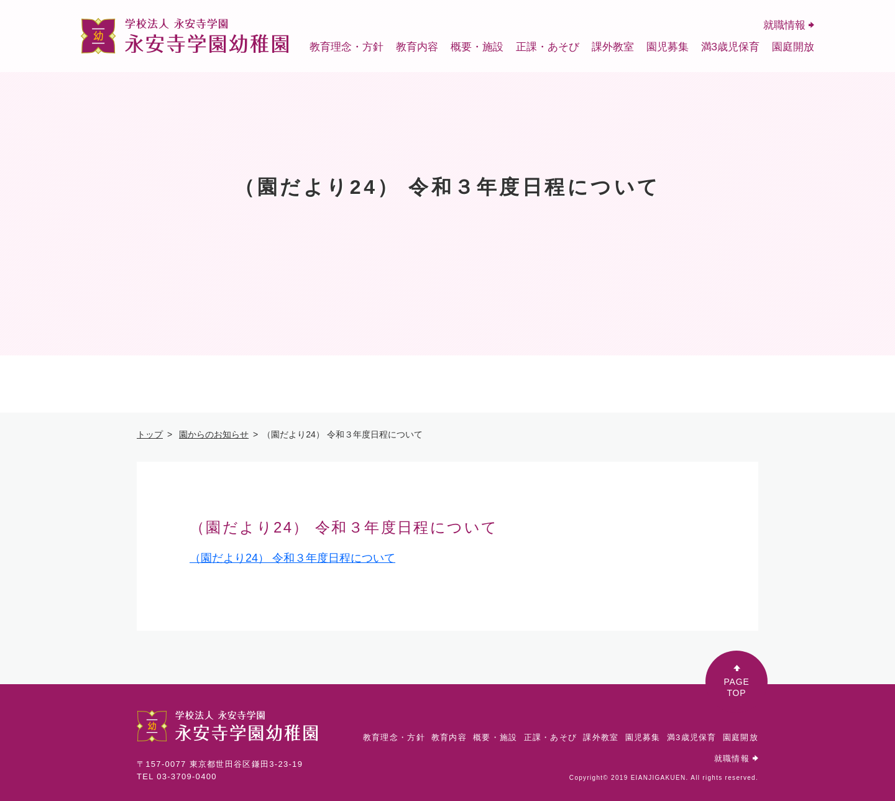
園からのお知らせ (214, 434)
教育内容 (417, 47)
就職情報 (788, 25)
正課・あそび (547, 47)
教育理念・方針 (346, 47)
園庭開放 (793, 47)
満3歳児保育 (730, 47)
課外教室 (613, 47)
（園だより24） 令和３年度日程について (292, 558)
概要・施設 (477, 47)
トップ (150, 434)
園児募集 (667, 47)
